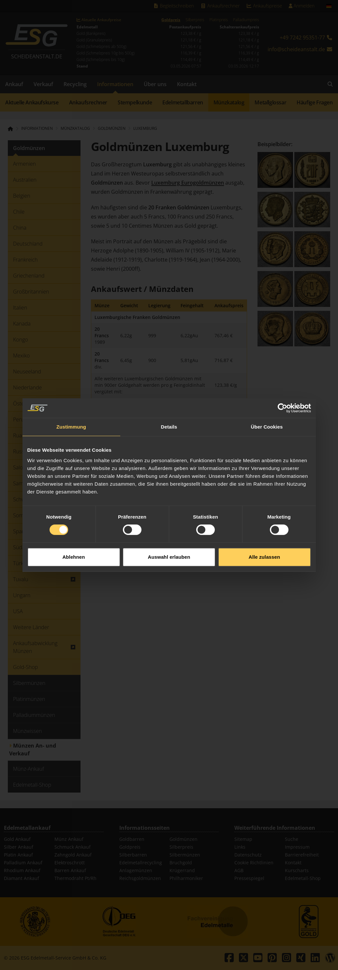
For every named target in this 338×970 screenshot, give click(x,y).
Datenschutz (248, 855)
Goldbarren (131, 839)
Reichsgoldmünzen (140, 878)
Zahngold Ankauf (73, 855)
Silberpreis (194, 20)
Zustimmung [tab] (71, 405)
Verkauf (43, 84)
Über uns (155, 84)
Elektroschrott (69, 862)
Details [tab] (169, 405)
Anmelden (301, 6)
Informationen (115, 84)
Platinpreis (218, 20)
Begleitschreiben (173, 6)
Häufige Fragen (314, 102)
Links (239, 847)
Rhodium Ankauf (22, 870)
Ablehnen (73, 535)
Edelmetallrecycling (140, 862)
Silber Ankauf (18, 847)
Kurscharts (297, 870)
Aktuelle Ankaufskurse (32, 102)
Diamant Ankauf (21, 878)
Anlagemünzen (135, 870)
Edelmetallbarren (182, 102)
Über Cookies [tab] (267, 405)
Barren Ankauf (70, 870)
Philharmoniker (186, 878)
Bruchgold (180, 862)
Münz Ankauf (68, 839)
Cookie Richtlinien (253, 862)
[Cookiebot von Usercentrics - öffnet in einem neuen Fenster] (282, 386)
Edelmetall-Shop (303, 878)
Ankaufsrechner (220, 6)
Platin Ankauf (18, 855)
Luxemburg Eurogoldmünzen (187, 182)
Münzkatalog (228, 102)
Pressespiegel (249, 878)
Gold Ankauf (17, 839)
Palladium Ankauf (23, 862)
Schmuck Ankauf (72, 847)
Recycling (75, 84)
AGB (238, 870)
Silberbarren (133, 855)
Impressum (297, 847)
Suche (291, 839)
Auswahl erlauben (169, 535)
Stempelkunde (135, 102)
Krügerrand (182, 870)
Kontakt (187, 84)
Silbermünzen (184, 855)
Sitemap (243, 839)
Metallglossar (270, 102)
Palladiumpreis (246, 20)
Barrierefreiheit (302, 855)
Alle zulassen (264, 535)
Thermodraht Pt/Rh (75, 878)
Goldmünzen (183, 839)
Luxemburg (145, 128)
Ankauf (14, 84)
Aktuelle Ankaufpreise (99, 20)
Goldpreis (170, 20)
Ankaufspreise (264, 6)
